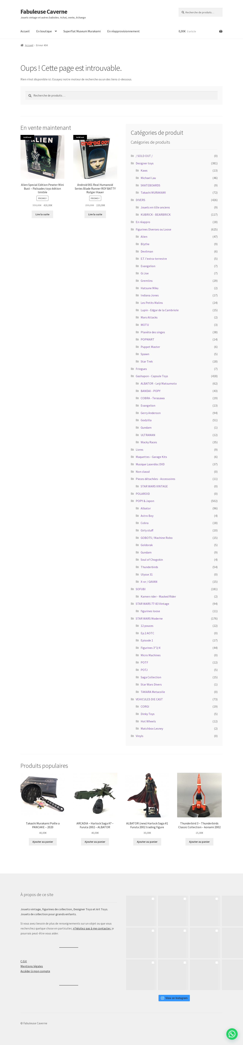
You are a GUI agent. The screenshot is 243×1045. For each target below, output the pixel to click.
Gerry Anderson (151, 413)
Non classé (143, 471)
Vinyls (139, 736)
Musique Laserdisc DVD (150, 464)
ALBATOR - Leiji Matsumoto (159, 383)
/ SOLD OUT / (144, 156)
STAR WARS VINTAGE (154, 486)
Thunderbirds (149, 567)
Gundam (146, 427)
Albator (146, 508)
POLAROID (143, 494)
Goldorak (147, 545)
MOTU (145, 325)
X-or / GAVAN (149, 581)
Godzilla (146, 420)
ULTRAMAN (148, 435)
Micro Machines (151, 655)
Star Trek (147, 361)
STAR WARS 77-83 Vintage (152, 604)
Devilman (147, 251)
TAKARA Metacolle (153, 692)
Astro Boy (147, 516)
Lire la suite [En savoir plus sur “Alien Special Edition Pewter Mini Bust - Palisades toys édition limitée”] (42, 214)
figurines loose (150, 611)
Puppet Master (150, 347)
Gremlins (147, 281)
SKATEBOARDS (150, 185)
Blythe (145, 244)
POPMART (147, 339)
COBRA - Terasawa (153, 398)
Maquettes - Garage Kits (151, 457)
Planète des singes (153, 332)
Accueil (25, 31)
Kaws (144, 170)
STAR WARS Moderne (149, 618)
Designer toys (145, 163)
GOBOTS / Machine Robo (157, 538)
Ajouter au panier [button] (42, 841)
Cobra (144, 523)
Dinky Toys (148, 714)
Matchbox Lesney (152, 728)
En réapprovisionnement (123, 31)
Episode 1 (147, 640)
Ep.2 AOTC (147, 633)
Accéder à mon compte (35, 971)
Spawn (145, 354)
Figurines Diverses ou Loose (153, 229)
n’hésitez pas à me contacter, (92, 928)
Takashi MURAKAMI (153, 192)
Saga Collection (151, 677)
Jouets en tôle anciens (155, 207)
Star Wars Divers (151, 684)
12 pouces (147, 626)
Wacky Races (149, 442)
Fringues (141, 369)
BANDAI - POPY (150, 391)
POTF (144, 662)
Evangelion (148, 266)
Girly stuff (147, 530)
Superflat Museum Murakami (82, 31)
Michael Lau (148, 178)
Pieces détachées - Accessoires (155, 479)
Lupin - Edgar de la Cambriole (160, 310)
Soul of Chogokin (152, 559)
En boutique (44, 31)
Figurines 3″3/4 (150, 648)
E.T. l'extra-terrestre (154, 258)
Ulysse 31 (147, 574)
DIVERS (140, 200)
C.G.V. (24, 961)
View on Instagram (174, 998)
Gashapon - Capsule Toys (152, 376)
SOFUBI (141, 589)
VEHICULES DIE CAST (149, 699)
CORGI (145, 706)
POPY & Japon (145, 501)
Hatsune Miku (149, 288)
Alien (144, 236)
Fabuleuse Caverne (44, 11)
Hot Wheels (148, 721)
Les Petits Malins (152, 303)
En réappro (143, 222)
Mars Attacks (149, 317)
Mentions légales (32, 966)
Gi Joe (145, 273)
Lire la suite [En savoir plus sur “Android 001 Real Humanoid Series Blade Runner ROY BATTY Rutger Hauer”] (95, 214)
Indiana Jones (150, 295)
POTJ (144, 670)
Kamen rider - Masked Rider (158, 596)
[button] (232, 1034)
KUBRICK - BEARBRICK (156, 214)
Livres (139, 449)
